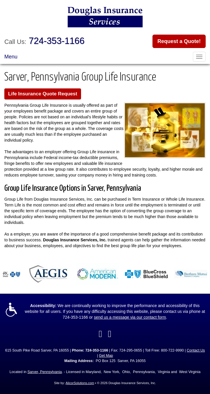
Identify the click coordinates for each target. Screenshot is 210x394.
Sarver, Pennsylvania (44, 372)
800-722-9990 (172, 350)
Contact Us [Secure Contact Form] (196, 350)
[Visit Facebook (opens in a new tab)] (100, 334)
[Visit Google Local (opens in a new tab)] (109, 334)
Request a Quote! (179, 41)
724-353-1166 (57, 41)
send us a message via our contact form (130, 317)
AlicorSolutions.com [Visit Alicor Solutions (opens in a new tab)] (80, 383)
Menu (10, 57)
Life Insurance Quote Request (42, 94)
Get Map (106, 356)
